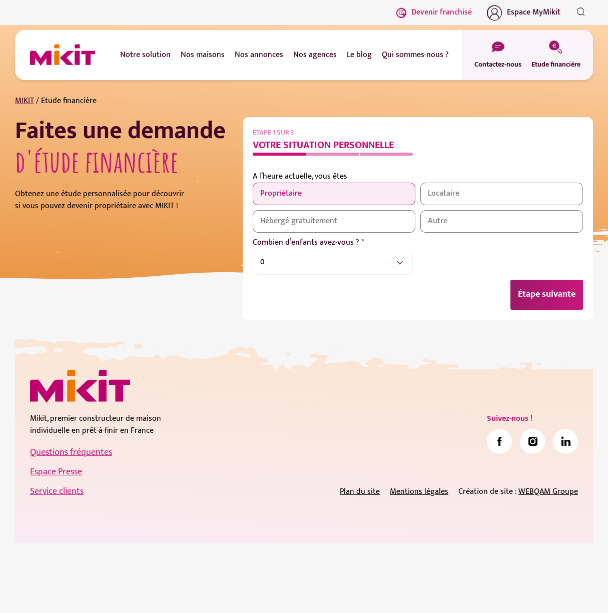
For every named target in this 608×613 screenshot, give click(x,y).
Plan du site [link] (360, 491)
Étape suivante (546, 294)
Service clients (57, 491)
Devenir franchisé (434, 12)
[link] (499, 441)
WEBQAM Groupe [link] (548, 491)
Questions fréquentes (71, 452)
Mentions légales (419, 491)
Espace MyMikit (523, 13)
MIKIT (24, 101)
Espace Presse (56, 471)
